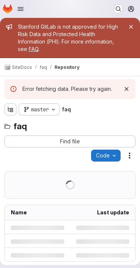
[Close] (131, 26)
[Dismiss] (126, 88)
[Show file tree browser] (10, 109)
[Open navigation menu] (21, 9)
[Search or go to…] (118, 8)
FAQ (33, 49)
